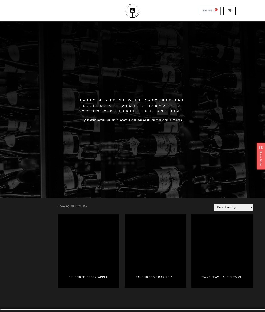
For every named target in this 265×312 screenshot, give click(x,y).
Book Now (261, 158)
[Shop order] (233, 207)
